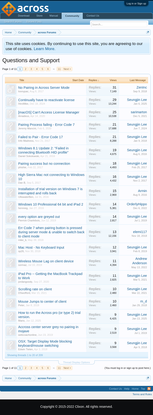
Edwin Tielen (25, 349)
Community (72, 15)
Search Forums (13, 21)
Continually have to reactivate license (46, 100)
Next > (67, 69)
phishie (22, 167)
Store (39, 15)
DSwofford (24, 293)
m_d (143, 301)
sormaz (22, 265)
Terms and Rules (142, 394)
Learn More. (44, 48)
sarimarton (139, 112)
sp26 (21, 251)
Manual (53, 15)
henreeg (23, 208)
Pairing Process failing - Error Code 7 (46, 125)
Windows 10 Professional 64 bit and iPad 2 (50, 204)
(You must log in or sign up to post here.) (127, 368)
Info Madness (26, 140)
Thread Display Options (76, 362)
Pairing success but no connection (44, 163)
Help (126, 388)
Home (135, 388)
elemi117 (140, 232)
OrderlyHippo (137, 204)
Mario (21, 320)
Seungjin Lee (137, 100)
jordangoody (25, 281)
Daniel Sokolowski (28, 156)
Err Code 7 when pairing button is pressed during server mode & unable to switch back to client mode (51, 232)
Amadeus (23, 116)
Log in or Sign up (136, 3)
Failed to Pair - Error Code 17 (40, 137)
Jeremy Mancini (27, 128)
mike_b (22, 240)
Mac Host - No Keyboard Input (41, 247)
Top (143, 388)
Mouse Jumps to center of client (42, 301)
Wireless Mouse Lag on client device (46, 261)
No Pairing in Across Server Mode (44, 87)
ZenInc (141, 87)
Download (23, 15)
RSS (149, 388)
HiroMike (23, 103)
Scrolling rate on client (35, 289)
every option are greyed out (39, 217)
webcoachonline (27, 334)
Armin (142, 191)
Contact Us (93, 15)
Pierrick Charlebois (29, 220)
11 (59, 69)
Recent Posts (34, 21)
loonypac (23, 91)
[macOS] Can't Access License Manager (48, 112)
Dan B (21, 182)
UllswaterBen (25, 196)
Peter (21, 305)
